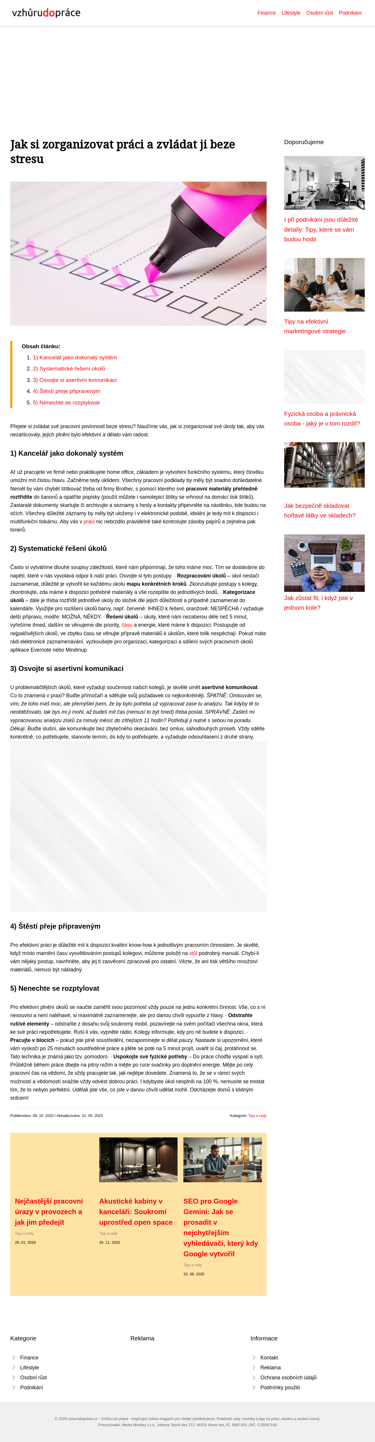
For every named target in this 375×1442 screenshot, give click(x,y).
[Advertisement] (187, 70)
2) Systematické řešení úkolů (69, 368)
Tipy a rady (257, 1115)
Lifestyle (291, 13)
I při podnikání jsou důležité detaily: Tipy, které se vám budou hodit (321, 229)
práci (89, 521)
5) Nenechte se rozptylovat (66, 402)
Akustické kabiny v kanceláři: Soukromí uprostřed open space (136, 1211)
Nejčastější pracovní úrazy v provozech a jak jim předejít (49, 1211)
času (127, 625)
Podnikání (350, 13)
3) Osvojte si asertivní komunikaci (75, 380)
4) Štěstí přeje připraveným (66, 391)
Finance (267, 13)
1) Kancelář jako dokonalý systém (75, 357)
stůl (193, 953)
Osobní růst (319, 13)
